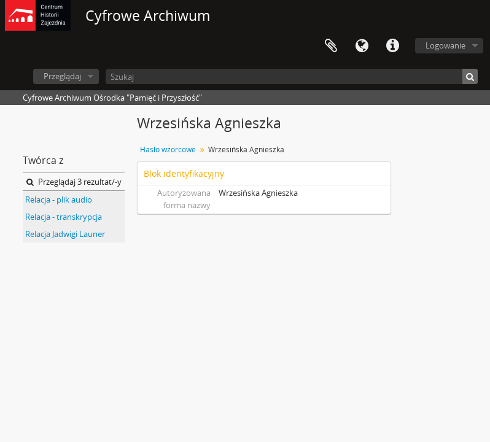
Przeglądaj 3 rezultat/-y (74, 181)
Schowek (331, 46)
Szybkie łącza (392, 46)
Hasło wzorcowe (168, 149)
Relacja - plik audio (58, 199)
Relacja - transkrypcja (63, 216)
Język (361, 46)
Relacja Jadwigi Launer (65, 233)
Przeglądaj (62, 76)
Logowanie (445, 45)
